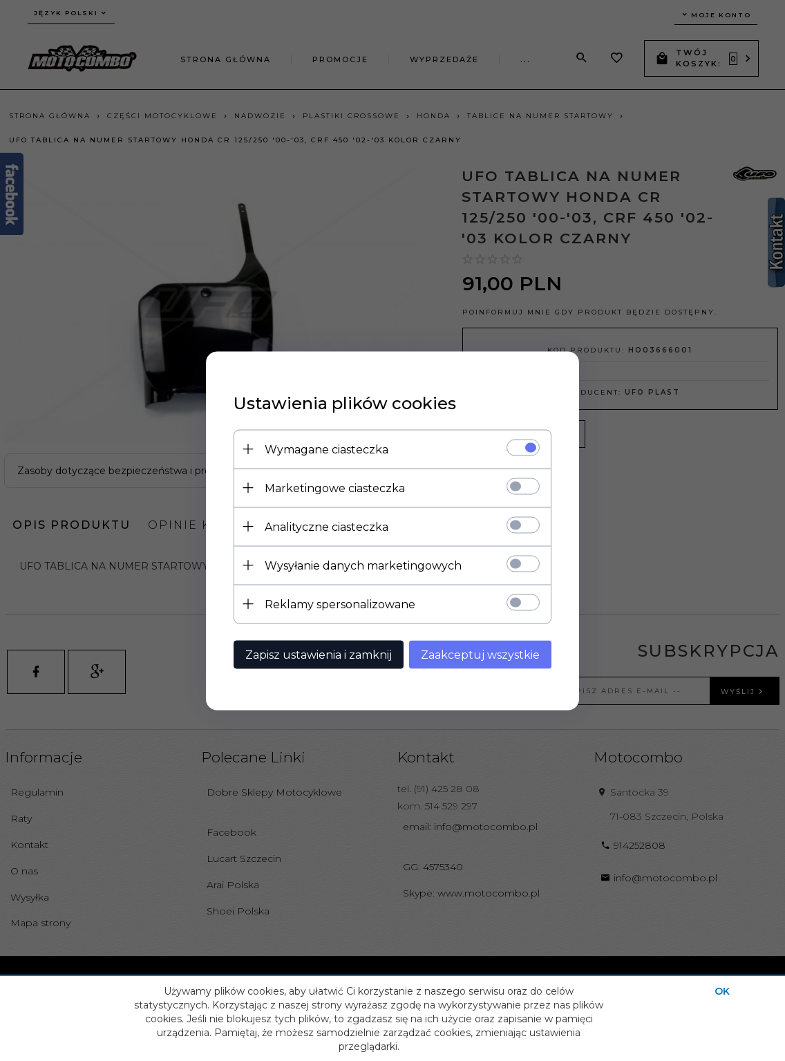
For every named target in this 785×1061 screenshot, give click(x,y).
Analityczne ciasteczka (326, 526)
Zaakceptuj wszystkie (480, 654)
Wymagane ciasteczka (326, 449)
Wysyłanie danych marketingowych (363, 565)
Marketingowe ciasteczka (335, 487)
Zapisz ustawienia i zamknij (318, 654)
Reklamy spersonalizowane (340, 603)
